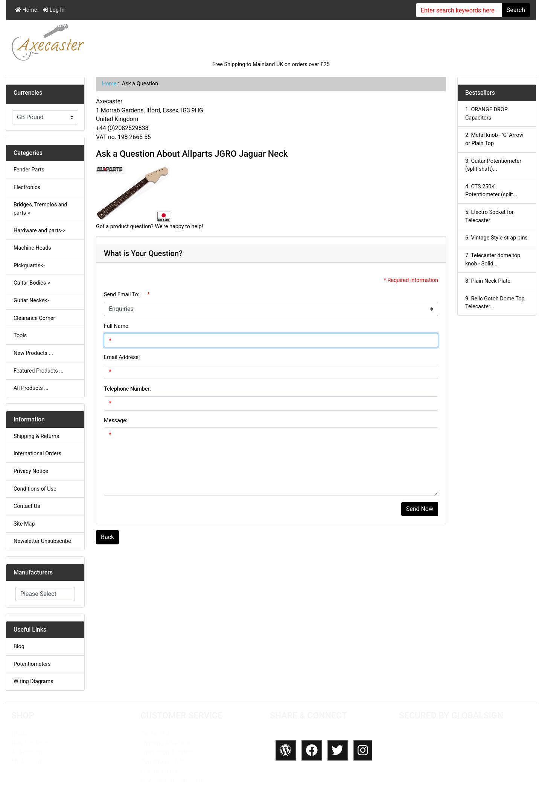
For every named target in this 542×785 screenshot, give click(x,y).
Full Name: (116, 326)
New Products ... (33, 353)
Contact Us (27, 506)
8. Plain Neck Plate (487, 281)
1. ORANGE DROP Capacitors (486, 113)
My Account (27, 761)
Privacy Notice (31, 471)
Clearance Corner (34, 318)
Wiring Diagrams (33, 681)
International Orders (37, 453)
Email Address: (122, 357)
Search (516, 10)
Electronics (27, 187)
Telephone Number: (127, 389)
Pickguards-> (29, 265)
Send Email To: (121, 294)
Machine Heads (32, 248)
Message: (115, 420)
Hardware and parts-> (39, 230)
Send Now (419, 508)
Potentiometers (32, 664)
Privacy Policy (158, 770)
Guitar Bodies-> (32, 283)
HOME (19, 733)
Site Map (24, 524)
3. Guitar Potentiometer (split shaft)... (493, 165)
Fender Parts (29, 170)
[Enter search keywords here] (459, 10)
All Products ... (31, 388)
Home (26, 10)
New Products (30, 742)
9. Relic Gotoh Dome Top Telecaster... (495, 303)
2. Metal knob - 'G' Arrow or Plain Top (494, 139)
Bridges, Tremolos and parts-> (40, 209)
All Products (27, 752)
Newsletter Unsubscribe (42, 541)
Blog (19, 646)
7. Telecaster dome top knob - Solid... (492, 259)
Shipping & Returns (36, 436)
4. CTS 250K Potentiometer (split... (491, 190)
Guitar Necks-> (31, 300)
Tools (20, 335)
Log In (53, 10)
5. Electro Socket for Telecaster (489, 216)
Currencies (28, 92)
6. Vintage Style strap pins (496, 238)
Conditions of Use (35, 489)
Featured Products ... (39, 371)
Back (107, 537)
